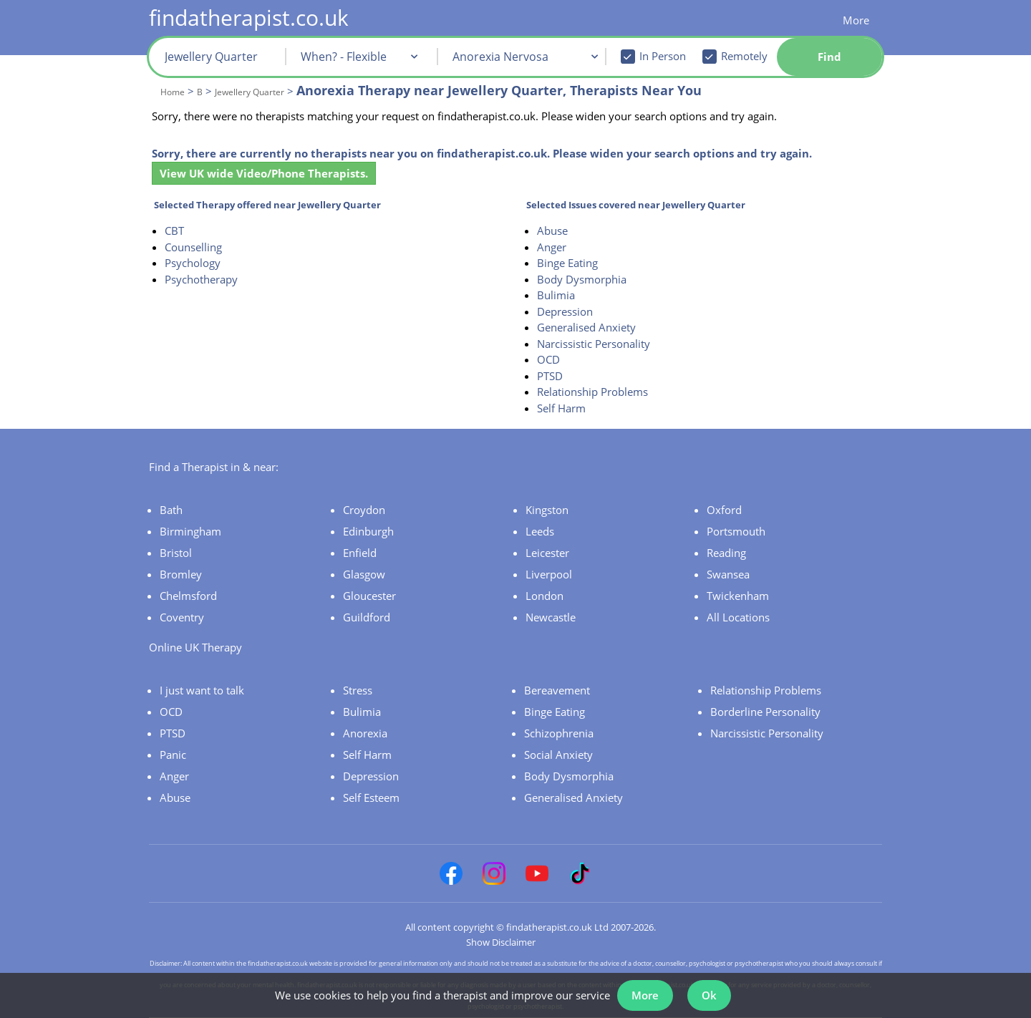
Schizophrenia (559, 733)
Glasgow (364, 574)
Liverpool (549, 574)
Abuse (552, 230)
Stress (357, 690)
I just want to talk (202, 690)
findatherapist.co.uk (249, 17)
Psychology (193, 263)
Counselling (193, 247)
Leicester (547, 553)
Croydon (364, 510)
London (544, 595)
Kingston (547, 510)
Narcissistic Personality (593, 343)
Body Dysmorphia (581, 279)
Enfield (360, 553)
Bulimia (556, 295)
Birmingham (190, 531)
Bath (171, 510)
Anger (551, 247)
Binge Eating (567, 263)
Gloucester (369, 595)
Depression (565, 311)
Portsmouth (736, 531)
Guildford (366, 617)
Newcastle (551, 617)
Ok (709, 995)
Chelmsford (188, 595)
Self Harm (561, 408)
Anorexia (365, 733)
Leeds (540, 531)
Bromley (181, 574)
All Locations (738, 617)
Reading (726, 553)
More (856, 20)
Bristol (176, 553)
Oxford (724, 510)
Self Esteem (371, 797)
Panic (173, 754)
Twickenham (738, 595)
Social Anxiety (558, 754)
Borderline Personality (765, 711)
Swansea (728, 574)
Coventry (182, 617)
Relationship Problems (592, 391)
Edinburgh (368, 531)
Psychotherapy (201, 279)
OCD (548, 359)
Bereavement (557, 690)
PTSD (550, 376)
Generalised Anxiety (586, 327)
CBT (174, 230)
